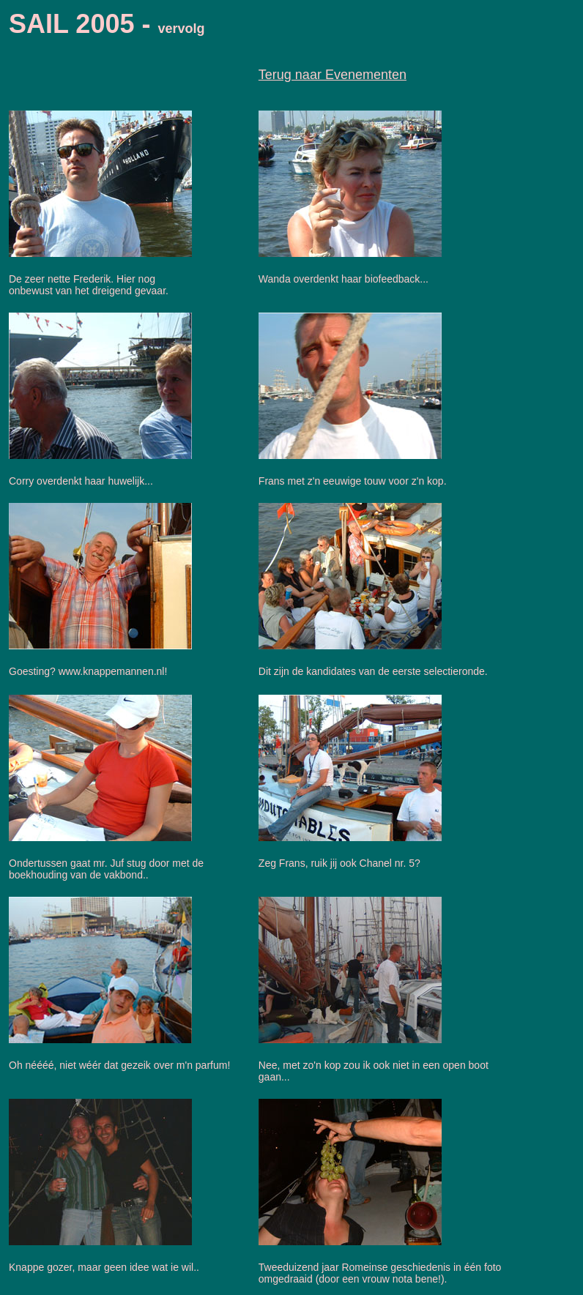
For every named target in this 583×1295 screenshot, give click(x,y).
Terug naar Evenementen (332, 74)
